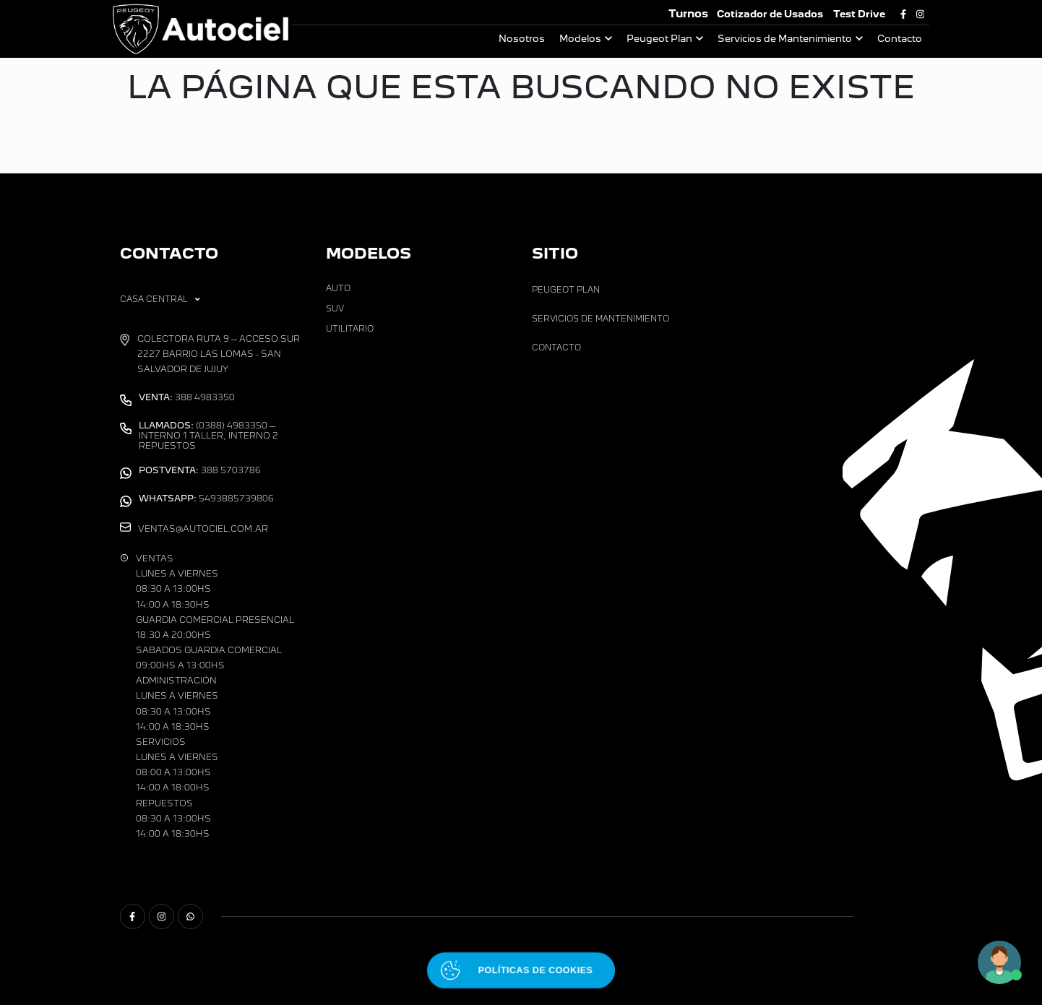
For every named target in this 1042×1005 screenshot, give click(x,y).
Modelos (580, 38)
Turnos (688, 13)
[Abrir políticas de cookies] (521, 970)
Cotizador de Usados (770, 14)
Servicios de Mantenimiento (785, 38)
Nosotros (522, 38)
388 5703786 (200, 470)
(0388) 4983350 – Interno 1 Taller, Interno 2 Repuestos (208, 435)
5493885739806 (206, 498)
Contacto (899, 38)
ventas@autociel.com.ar (203, 529)
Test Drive (859, 14)
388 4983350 (187, 397)
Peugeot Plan (659, 38)
